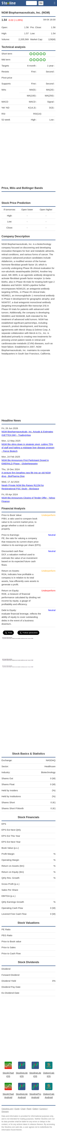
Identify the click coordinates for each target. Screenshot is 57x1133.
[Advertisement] (28, 153)
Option (35, 1109)
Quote (16, 1109)
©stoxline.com (7, 1109)
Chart (23, 1109)
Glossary (5, 1111)
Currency (43, 1109)
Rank (29, 1109)
